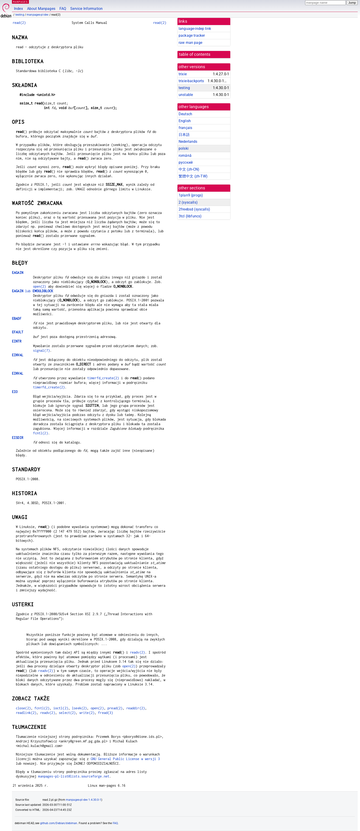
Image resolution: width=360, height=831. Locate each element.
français (185, 128)
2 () (188, 202)
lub (32, 291)
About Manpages (41, 8)
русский (186, 162)
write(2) (86, 713)
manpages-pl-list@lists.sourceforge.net (73, 776)
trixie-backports (191, 81)
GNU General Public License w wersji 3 (125, 759)
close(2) (23, 708)
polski (183, 148)
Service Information (86, 8)
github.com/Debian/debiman (58, 823)
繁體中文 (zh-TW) (193, 176)
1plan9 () (191, 195)
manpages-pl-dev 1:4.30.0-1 (83, 799)
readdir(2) (135, 708)
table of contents (195, 54)
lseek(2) (79, 708)
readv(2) (137, 652)
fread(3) (105, 713)
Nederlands (188, 141)
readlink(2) (26, 713)
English (185, 121)
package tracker (192, 35)
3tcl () (190, 216)
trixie (183, 74)
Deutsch (185, 114)
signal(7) (41, 350)
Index (18, 8)
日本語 (184, 134)
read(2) (19, 23)
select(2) (67, 713)
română (185, 155)
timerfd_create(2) (103, 378)
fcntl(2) (40, 433)
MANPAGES (20, 1)
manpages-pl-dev (37, 14)
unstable (186, 95)
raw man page (190, 42)
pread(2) (114, 708)
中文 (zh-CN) (189, 169)
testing (19, 14)
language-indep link (195, 28)
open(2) (39, 286)
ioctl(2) (60, 708)
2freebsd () (194, 209)
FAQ (62, 8)
